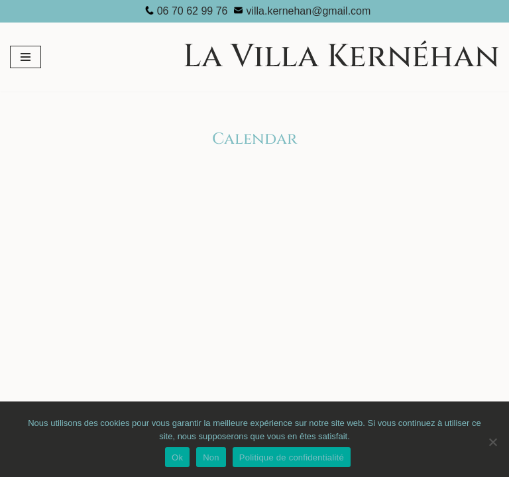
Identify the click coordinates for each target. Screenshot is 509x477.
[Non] (492, 442)
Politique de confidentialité (291, 457)
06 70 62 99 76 (192, 11)
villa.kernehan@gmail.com (308, 11)
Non (211, 457)
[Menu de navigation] (25, 57)
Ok (177, 457)
